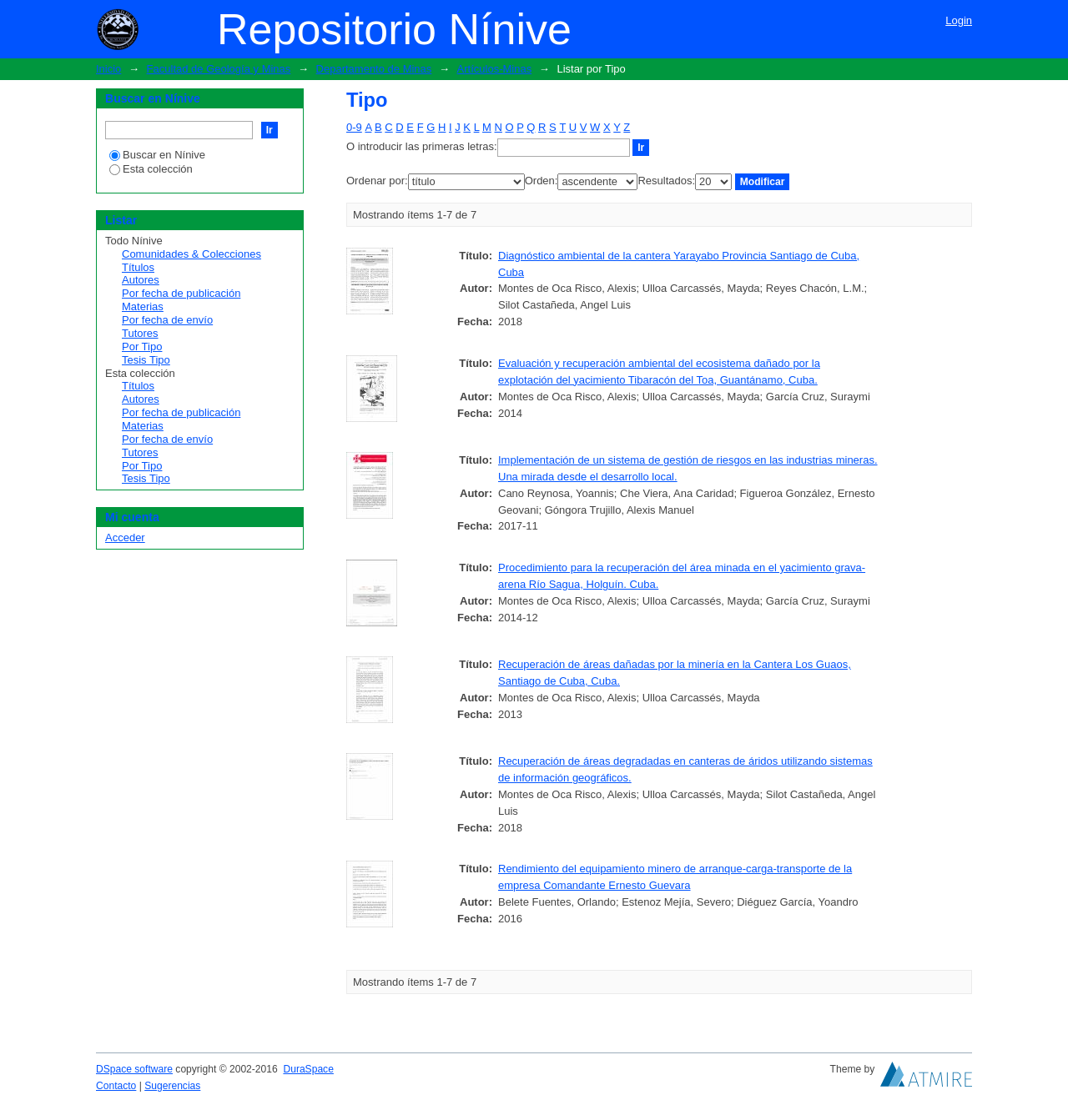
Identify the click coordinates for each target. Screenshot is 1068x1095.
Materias (143, 306)
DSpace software (134, 1069)
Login (958, 20)
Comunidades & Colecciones (191, 254)
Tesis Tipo (146, 360)
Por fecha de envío (167, 320)
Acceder (125, 537)
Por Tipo (142, 346)
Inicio (108, 69)
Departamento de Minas (374, 69)
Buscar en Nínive (157, 154)
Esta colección (151, 169)
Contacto (116, 1086)
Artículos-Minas (494, 69)
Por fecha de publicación (181, 293)
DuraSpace (308, 1069)
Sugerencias (172, 1086)
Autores (140, 280)
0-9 (354, 127)
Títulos (138, 267)
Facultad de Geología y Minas (219, 69)
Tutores (140, 333)
